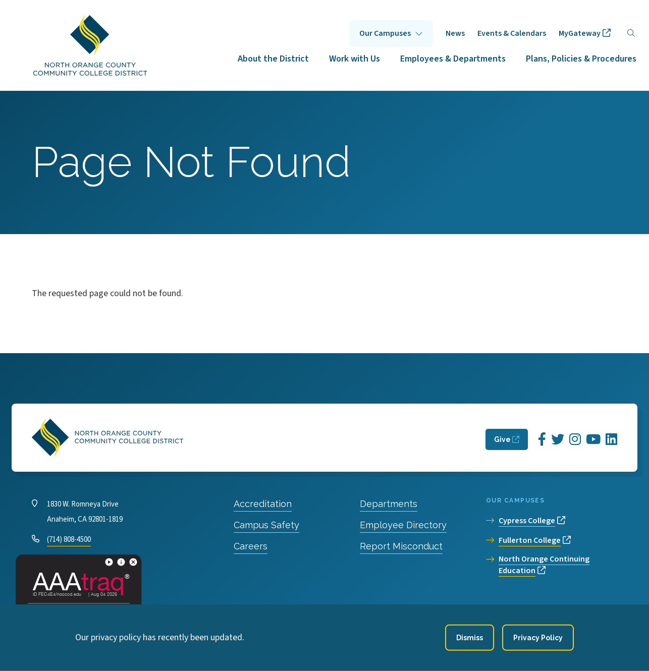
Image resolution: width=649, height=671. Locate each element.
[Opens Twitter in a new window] (557, 439)
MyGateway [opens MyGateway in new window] (580, 33)
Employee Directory (403, 525)
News (455, 33)
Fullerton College (530, 540)
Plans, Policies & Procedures (581, 58)
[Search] (631, 33)
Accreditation (263, 503)
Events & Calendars (511, 33)
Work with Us (354, 58)
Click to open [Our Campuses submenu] (391, 33)
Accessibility (276, 615)
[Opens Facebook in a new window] (542, 439)
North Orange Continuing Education (544, 564)
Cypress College (527, 520)
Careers (250, 546)
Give (502, 439)
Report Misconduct (401, 546)
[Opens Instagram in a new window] (575, 439)
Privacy (228, 615)
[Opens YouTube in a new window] (593, 439)
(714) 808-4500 (69, 539)
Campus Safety (266, 525)
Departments (388, 503)
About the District (273, 58)
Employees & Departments (453, 58)
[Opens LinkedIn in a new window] (611, 439)
